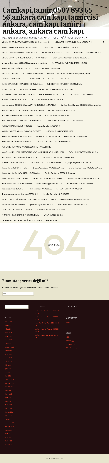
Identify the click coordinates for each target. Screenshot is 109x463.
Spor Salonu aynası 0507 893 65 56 (41, 204)
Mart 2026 (8, 325)
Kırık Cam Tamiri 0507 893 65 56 (41, 189)
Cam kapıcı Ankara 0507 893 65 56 (57, 115)
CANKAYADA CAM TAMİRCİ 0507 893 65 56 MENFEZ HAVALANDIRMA (26, 147)
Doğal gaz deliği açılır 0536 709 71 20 (78, 163)
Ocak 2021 (8, 405)
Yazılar (70, 341)
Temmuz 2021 (9, 383)
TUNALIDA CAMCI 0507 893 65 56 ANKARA (17, 210)
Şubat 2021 (8, 401)
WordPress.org (71, 348)
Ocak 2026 (8, 333)
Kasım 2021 (8, 372)
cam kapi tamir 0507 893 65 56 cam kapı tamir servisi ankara (23, 110)
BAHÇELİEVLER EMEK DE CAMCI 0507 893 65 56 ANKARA (22, 84)
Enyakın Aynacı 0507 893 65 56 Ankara (15, 168)
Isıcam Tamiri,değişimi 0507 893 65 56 (49, 183)
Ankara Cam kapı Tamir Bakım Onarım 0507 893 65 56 (20, 47)
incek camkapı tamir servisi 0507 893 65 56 (17, 183)
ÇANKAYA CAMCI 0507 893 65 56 (75, 136)
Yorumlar (70, 344)
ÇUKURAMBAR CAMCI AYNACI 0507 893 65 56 (58, 157)
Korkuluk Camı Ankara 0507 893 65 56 (56, 194)
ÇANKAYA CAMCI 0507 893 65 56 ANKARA (16, 142)
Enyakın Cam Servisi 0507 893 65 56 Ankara (60, 173)
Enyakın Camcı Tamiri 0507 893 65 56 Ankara (48, 178)
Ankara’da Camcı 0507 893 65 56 (13, 79)
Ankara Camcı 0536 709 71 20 (52, 52)
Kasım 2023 (8, 361)
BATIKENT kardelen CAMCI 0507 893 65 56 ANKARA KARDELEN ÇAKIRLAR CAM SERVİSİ (33, 94)
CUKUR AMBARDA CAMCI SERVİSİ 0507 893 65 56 (19, 157)
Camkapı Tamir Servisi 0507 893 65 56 (49, 126)
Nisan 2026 (8, 322)
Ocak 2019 (8, 437)
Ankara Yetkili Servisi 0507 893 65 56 (47, 68)
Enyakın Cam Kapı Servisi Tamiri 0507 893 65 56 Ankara (21, 173)
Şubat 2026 (8, 329)
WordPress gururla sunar (54, 458)
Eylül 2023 (8, 369)
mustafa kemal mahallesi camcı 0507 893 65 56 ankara (70, 199)
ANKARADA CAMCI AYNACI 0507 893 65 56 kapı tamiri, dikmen (68, 73)
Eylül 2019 (8, 419)
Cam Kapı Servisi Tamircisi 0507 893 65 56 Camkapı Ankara (81, 105)
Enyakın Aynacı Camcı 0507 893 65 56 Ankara (48, 168)
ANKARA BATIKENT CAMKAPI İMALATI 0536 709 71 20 (73, 42)
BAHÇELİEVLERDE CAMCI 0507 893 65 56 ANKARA (64, 84)
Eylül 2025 (8, 343)
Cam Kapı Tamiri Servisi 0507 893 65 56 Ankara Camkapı (21, 115)
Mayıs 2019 (8, 430)
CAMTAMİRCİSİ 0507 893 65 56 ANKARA (59, 131)
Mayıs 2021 (8, 390)
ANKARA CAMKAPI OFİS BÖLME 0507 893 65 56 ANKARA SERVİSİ (25, 58)
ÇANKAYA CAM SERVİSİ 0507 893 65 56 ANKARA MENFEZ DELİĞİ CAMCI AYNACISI (31, 136)
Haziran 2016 (9, 444)
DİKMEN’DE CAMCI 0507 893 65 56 (14, 163)
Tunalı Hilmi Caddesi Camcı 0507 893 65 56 (72, 204)
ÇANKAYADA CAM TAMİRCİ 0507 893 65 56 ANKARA (53, 142)
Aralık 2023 (8, 358)
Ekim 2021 (8, 376)
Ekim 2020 (8, 408)
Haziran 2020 (9, 412)
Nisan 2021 (8, 394)
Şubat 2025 (8, 351)
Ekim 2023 (8, 365)
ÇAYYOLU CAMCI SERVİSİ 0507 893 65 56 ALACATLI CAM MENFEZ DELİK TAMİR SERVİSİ (33, 152)
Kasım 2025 (8, 340)
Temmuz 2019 (9, 426)
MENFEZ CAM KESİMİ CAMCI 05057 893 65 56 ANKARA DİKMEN (24, 199)
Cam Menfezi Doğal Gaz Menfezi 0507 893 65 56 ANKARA (22, 121)
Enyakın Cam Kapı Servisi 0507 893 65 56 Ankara (85, 168)
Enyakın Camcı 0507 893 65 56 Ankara (15, 178)
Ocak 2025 (8, 354)
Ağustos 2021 (9, 379)
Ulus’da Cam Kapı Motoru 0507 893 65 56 (51, 210)
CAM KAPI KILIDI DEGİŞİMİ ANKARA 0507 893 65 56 (49, 100)
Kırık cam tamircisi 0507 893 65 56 (13, 189)
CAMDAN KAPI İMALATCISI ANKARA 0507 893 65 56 (65, 121)
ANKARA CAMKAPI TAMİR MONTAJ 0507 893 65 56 (69, 63)
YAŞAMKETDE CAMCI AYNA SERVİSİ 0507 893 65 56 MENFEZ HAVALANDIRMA (29, 220)
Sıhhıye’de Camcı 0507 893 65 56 (13, 204)
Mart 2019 (8, 434)
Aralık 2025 (8, 336)
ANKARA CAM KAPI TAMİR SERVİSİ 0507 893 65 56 (61, 47)
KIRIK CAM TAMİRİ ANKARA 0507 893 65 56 (71, 189)
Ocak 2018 (8, 441)
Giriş (67, 337)
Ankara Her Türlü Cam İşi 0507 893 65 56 (16, 68)
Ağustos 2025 (9, 347)
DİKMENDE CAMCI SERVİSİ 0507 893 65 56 (46, 163)
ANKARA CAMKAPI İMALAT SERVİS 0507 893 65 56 (83, 52)
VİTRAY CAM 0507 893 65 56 (53, 215)
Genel (68, 322)
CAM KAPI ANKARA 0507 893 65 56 (81, 94)
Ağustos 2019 (9, 423)
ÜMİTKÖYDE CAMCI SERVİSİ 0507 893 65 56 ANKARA (20, 215)
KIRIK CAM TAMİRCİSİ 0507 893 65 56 (80, 183)
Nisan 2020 (8, 416)
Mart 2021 (8, 398)
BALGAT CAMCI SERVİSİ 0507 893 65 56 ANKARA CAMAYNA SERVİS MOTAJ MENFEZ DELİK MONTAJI (37, 89)
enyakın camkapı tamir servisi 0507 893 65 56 (83, 178)
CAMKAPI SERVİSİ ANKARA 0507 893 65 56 (17, 126)
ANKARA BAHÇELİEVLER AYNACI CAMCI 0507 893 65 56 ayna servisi (26, 42)
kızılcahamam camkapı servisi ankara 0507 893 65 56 (20, 194)
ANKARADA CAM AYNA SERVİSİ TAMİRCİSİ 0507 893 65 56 (22, 73)
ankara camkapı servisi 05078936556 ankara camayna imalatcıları (24, 63)
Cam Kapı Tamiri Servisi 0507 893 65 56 (61, 110)
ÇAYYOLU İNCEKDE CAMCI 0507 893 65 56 (83, 152)
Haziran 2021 (9, 387)
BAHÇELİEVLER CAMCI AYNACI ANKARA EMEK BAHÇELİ (49, 79)
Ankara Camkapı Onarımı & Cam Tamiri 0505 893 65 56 (71, 58)
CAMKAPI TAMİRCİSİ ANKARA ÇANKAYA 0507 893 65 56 (21, 131)
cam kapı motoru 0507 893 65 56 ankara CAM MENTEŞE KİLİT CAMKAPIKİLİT (29, 105)
